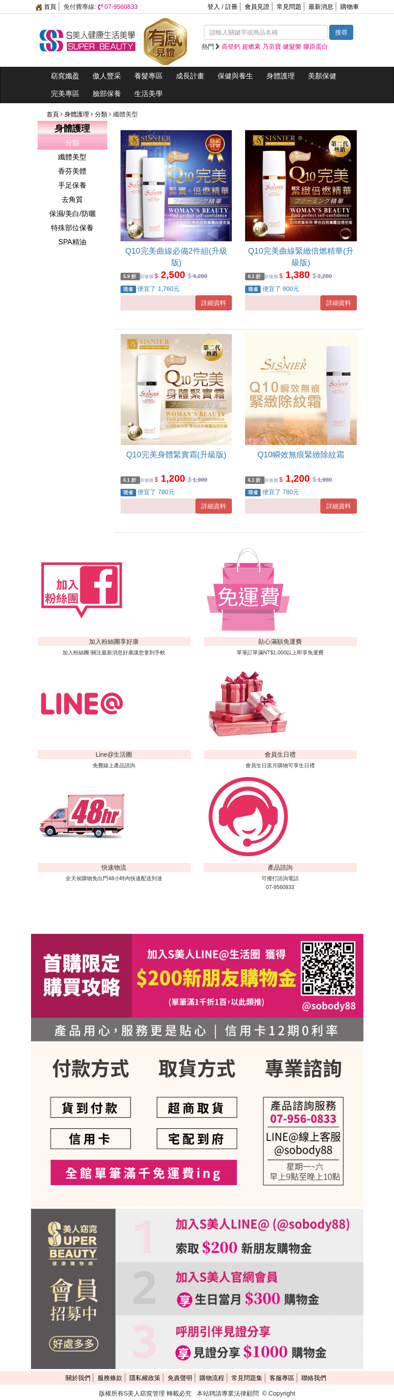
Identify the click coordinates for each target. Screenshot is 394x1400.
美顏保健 (322, 76)
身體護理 (280, 76)
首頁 (46, 6)
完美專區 (65, 93)
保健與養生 (235, 76)
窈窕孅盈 (65, 76)
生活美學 (148, 93)
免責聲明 (180, 1377)
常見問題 (289, 6)
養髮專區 (148, 76)
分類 (102, 114)
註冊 (231, 6)
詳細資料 (213, 302)
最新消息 (320, 6)
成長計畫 (190, 76)
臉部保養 (107, 93)
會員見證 (257, 6)
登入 (213, 6)
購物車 (349, 6)
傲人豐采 (107, 76)
